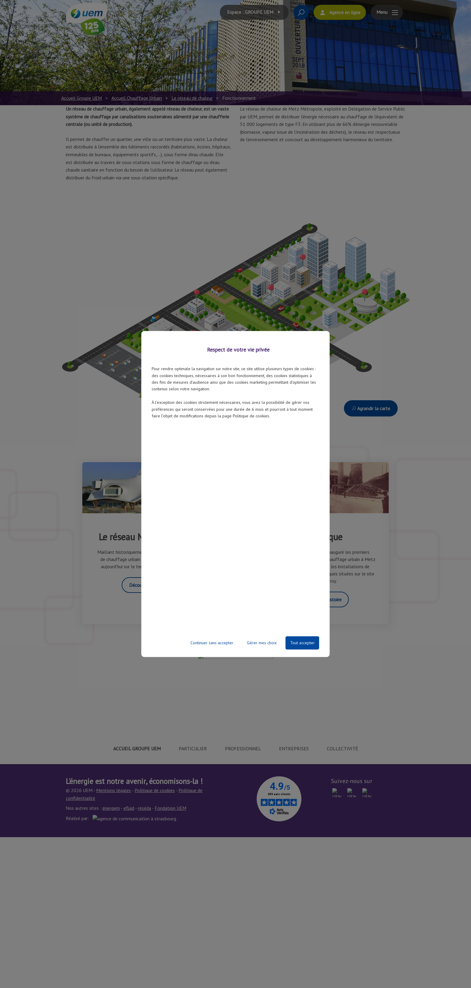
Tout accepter (302, 643)
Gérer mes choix (262, 643)
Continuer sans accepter (211, 643)
